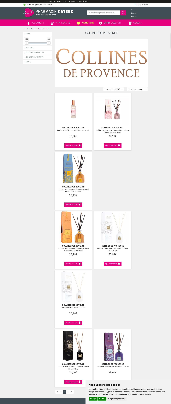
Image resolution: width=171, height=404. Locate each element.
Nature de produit (35, 52)
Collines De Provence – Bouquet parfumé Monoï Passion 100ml (133, 127)
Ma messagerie (92, 330)
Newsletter (59, 330)
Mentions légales (61, 340)
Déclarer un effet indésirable (65, 335)
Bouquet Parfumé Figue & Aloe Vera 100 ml (101, 238)
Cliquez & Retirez (37, 279)
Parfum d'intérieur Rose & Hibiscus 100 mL (69, 127)
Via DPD (101, 279)
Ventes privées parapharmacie (65, 325)
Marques (135, 23)
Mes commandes (93, 322)
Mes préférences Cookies (64, 348)
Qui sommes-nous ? (30, 317)
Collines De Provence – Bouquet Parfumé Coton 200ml (101, 183)
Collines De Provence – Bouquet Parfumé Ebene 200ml (69, 238)
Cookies (58, 345)
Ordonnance (59, 332)
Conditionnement (34, 57)
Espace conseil (60, 327)
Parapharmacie (60, 23)
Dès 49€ (69, 280)
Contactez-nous (29, 325)
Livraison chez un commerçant (129, 322)
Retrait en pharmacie (126, 317)
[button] (113, 89)
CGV (56, 338)
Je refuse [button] (102, 399)
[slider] (26, 43)
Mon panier (91, 325)
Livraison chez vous (126, 320)
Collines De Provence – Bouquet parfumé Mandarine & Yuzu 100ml (69, 183)
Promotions (85, 23)
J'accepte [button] (93, 399)
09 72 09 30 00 (133, 279)
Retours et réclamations (31, 327)
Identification (91, 317)
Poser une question (30, 322)
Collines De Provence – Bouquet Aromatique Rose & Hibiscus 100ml (101, 127)
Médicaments (35, 23)
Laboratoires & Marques (63, 320)
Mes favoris (91, 327)
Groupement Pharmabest (32, 320)
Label (29, 61)
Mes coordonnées (93, 320)
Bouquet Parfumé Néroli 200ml (133, 182)
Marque (33, 29)
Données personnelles (63, 343)
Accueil (25, 29)
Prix (28, 34)
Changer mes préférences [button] (116, 399)
